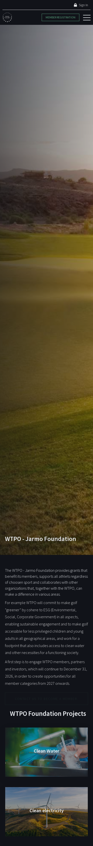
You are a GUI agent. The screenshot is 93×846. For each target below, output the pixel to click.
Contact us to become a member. (46, 698)
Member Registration (60, 17)
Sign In (81, 5)
